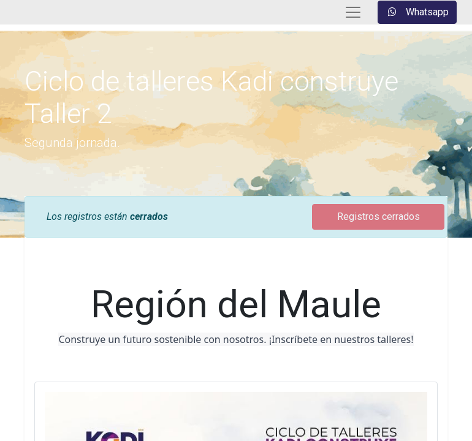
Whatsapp (417, 12)
